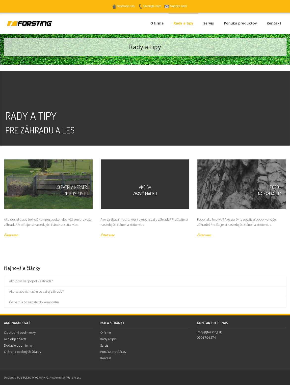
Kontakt (105, 358)
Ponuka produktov (113, 352)
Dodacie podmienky (18, 345)
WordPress (73, 377)
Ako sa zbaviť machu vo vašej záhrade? (36, 291)
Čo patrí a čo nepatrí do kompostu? (34, 302)
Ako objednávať (15, 339)
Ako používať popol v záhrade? (31, 281)
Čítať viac (11, 235)
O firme (105, 333)
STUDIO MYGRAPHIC (34, 377)
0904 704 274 (206, 337)
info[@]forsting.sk (209, 332)
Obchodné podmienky (20, 333)
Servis (104, 345)
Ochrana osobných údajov (22, 352)
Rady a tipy (108, 339)
